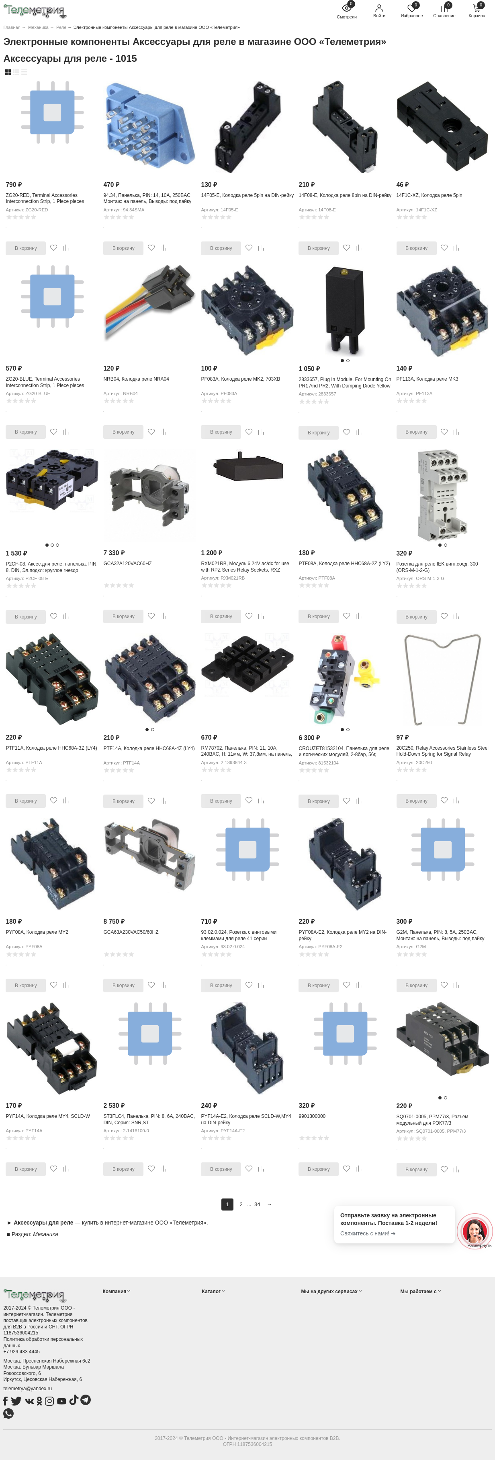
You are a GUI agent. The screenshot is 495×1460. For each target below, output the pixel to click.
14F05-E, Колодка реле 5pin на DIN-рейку (247, 195)
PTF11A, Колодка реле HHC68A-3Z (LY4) (51, 748)
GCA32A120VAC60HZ (127, 563)
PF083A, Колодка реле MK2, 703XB (240, 379)
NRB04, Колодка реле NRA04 (136, 379)
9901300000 (312, 1116)
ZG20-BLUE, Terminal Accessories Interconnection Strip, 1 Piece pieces (45, 382)
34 (257, 1204)
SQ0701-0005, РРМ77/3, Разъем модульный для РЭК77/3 (432, 1120)
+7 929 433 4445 (21, 1352)
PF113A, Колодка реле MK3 (427, 379)
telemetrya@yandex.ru (27, 1388)
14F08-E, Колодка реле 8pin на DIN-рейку (345, 195)
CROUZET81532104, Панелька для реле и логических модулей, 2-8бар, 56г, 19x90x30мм (344, 755)
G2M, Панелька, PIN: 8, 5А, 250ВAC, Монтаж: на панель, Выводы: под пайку (441, 935)
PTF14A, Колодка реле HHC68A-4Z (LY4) (148, 748)
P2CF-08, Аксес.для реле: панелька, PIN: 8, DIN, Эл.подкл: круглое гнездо (52, 567)
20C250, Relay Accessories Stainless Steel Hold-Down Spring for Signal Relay (443, 751)
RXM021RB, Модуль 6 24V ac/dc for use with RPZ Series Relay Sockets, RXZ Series (245, 570)
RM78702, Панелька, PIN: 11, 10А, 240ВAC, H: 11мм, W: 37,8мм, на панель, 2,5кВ (246, 754)
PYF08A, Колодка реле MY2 (37, 932)
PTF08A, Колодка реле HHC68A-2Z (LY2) (344, 563)
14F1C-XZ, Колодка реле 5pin (429, 195)
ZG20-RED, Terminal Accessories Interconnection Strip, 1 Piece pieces (45, 199)
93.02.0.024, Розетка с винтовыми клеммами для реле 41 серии (238, 935)
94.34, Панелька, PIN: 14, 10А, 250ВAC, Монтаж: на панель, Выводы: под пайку (147, 199)
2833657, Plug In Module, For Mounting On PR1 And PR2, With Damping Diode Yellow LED (345, 386)
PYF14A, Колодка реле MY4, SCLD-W (48, 1116)
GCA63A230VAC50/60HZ (130, 932)
